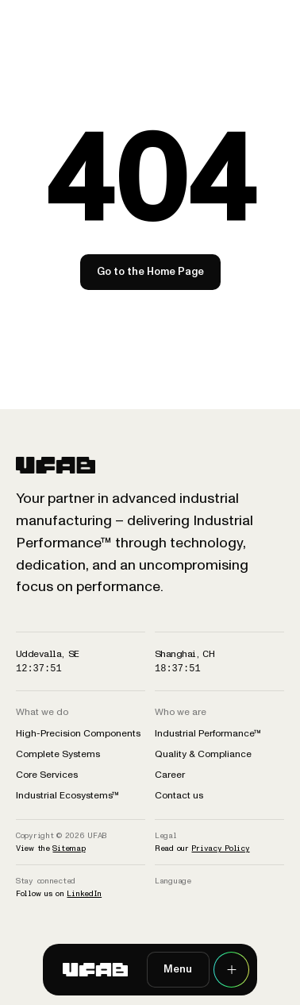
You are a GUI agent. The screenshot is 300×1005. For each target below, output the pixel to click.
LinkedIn (84, 893)
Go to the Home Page (150, 271)
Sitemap (68, 848)
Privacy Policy (220, 848)
